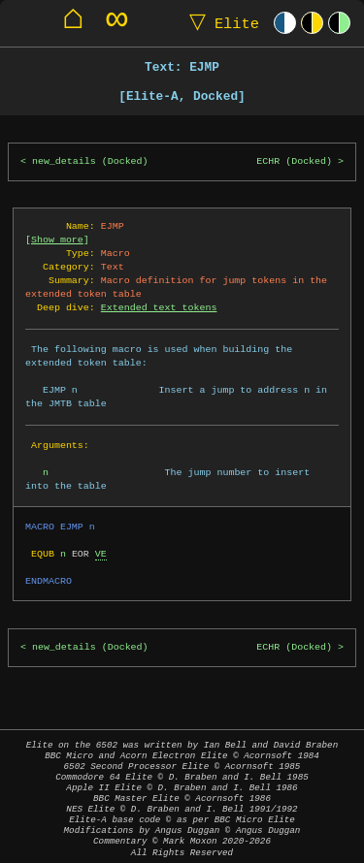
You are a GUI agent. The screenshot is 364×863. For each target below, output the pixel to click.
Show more (57, 239)
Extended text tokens (159, 307)
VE (101, 553)
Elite (220, 23)
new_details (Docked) (90, 161)
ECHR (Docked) (294, 161)
